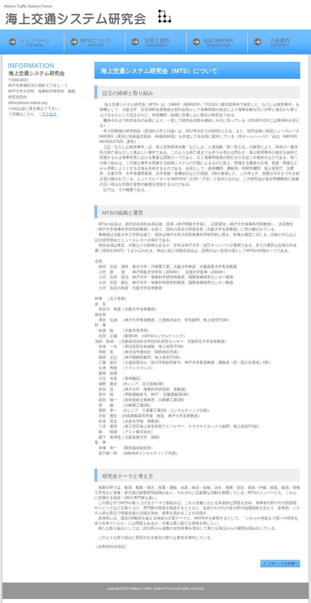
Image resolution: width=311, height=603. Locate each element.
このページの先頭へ (280, 563)
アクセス (49, 114)
